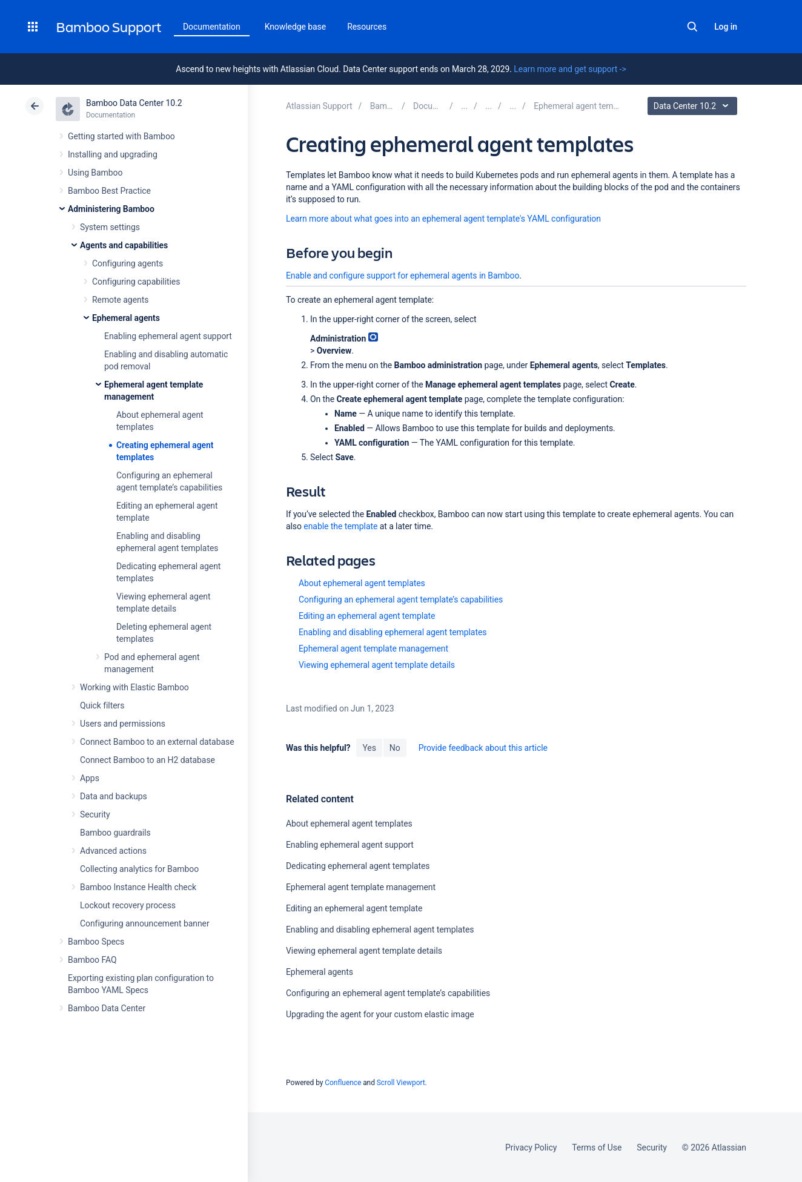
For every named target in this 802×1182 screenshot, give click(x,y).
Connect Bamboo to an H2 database (147, 760)
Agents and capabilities (124, 245)
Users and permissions (122, 723)
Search (692, 26)
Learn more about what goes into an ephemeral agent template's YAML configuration (443, 218)
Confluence (343, 1082)
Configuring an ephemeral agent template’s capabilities (401, 599)
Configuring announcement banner (145, 923)
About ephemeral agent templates (362, 583)
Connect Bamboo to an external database (157, 742)
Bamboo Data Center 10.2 (134, 103)
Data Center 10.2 (694, 106)
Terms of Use (596, 1147)
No (394, 748)
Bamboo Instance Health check (138, 887)
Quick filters (102, 705)
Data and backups (113, 796)
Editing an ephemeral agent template (367, 616)
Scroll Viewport (401, 1082)
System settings (110, 227)
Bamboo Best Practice (109, 191)
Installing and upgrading (112, 154)
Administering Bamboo (111, 209)
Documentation (211, 26)
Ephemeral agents (126, 318)
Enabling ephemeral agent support (168, 336)
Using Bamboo (95, 172)
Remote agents (120, 300)
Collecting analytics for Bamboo (139, 869)
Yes (369, 748)
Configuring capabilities (136, 281)
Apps (89, 778)
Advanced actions (113, 851)
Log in (725, 26)
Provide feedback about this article (483, 748)
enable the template (340, 526)
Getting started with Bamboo (121, 136)
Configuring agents (127, 263)
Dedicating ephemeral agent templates (358, 866)
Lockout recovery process (128, 905)
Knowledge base (295, 26)
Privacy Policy (531, 1147)
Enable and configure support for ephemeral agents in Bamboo (402, 275)
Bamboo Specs (96, 941)
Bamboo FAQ (92, 960)
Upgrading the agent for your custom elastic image (380, 1014)
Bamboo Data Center (106, 1008)
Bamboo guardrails (115, 832)
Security (95, 814)
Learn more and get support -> (570, 69)
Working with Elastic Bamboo (134, 687)
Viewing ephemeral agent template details (377, 665)
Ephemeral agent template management (373, 648)
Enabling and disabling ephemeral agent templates (392, 632)
